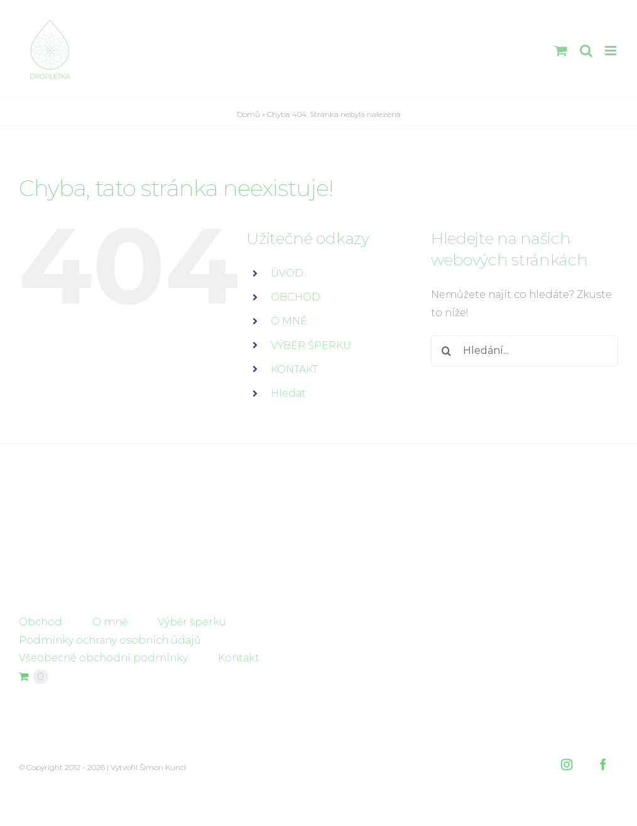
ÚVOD (287, 273)
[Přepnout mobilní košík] (561, 50)
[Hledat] (446, 350)
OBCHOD (295, 297)
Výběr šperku (192, 622)
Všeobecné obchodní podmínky (103, 658)
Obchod (40, 622)
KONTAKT (294, 369)
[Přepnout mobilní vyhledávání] (586, 50)
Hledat (288, 393)
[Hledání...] (524, 350)
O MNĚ (289, 321)
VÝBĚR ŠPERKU (311, 345)
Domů (248, 114)
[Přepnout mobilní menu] (611, 50)
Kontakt (238, 658)
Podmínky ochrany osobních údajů (110, 640)
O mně (110, 622)
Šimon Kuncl (162, 767)
